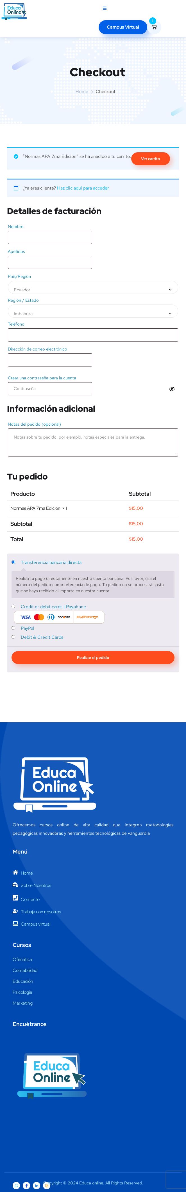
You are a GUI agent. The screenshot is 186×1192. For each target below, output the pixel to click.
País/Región (21, 276)
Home (82, 91)
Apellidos (18, 251)
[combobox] (93, 287)
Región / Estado (25, 300)
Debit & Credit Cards (42, 637)
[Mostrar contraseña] (172, 389)
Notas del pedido (34, 424)
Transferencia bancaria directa (51, 562)
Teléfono (18, 324)
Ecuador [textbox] (22, 290)
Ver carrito (150, 158)
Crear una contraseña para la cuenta (43, 378)
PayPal (27, 628)
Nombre (17, 226)
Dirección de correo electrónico (39, 349)
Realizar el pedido (93, 657)
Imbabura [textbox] (23, 314)
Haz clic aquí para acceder (83, 188)
